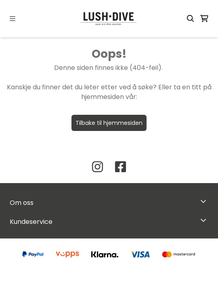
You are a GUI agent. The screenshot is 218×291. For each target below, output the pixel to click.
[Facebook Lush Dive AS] (120, 167)
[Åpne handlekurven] (204, 18)
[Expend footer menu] (205, 220)
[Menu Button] (12, 18)
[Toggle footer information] (205, 201)
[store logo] (109, 18)
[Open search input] (190, 18)
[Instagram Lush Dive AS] (97, 167)
